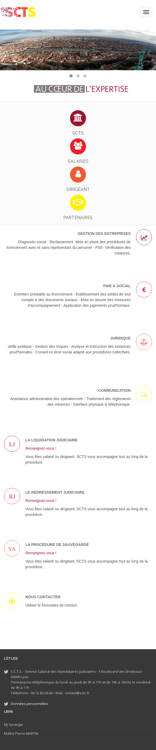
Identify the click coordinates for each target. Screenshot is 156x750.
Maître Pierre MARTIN (21, 733)
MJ (6, 724)
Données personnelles (29, 703)
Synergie (15, 724)
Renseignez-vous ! (40, 448)
